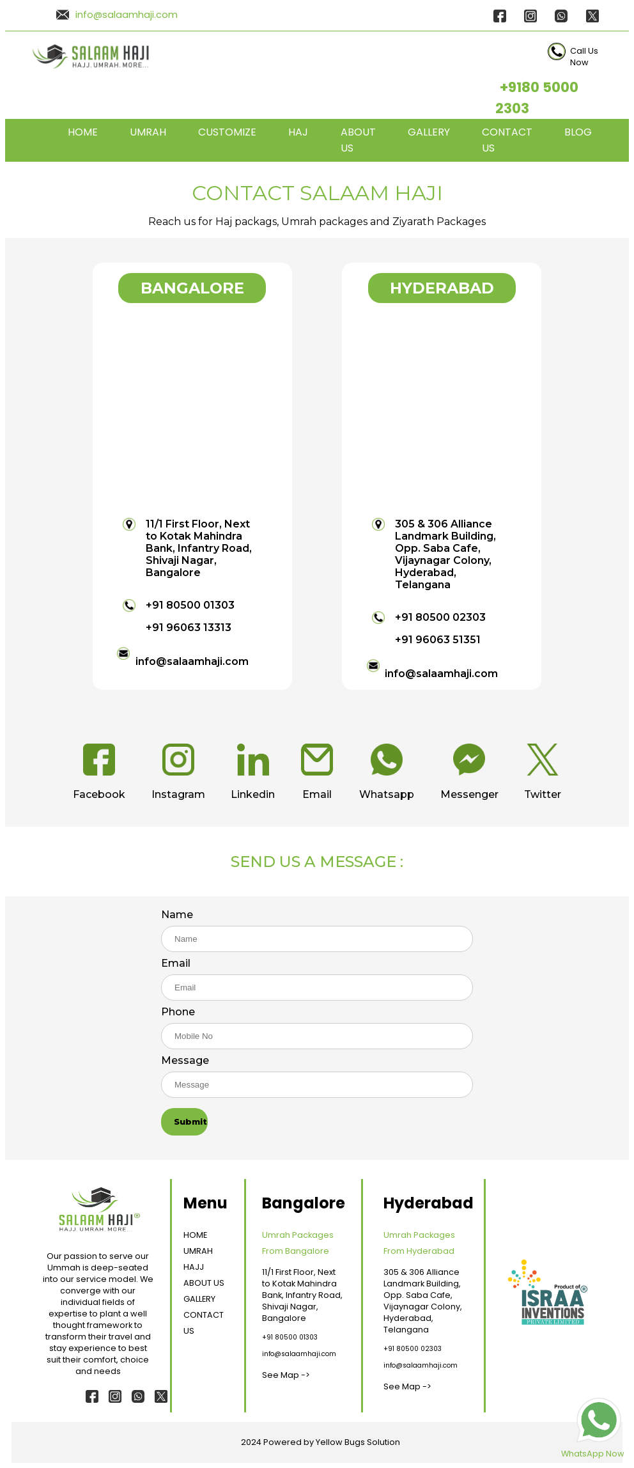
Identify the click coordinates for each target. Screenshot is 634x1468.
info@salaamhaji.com (126, 14)
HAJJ (193, 1266)
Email (175, 963)
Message (185, 1060)
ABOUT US (203, 1282)
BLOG (578, 132)
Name (177, 915)
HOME (83, 132)
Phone (178, 1012)
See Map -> (286, 1375)
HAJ (298, 132)
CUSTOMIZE (227, 132)
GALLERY (429, 132)
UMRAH (148, 132)
